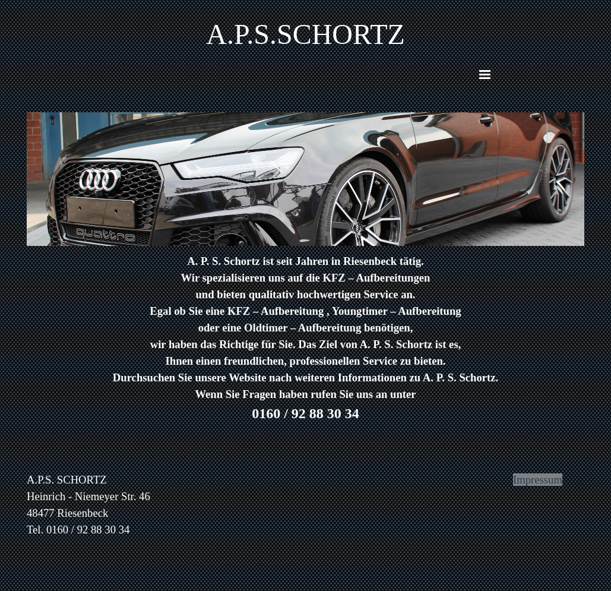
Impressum (537, 479)
